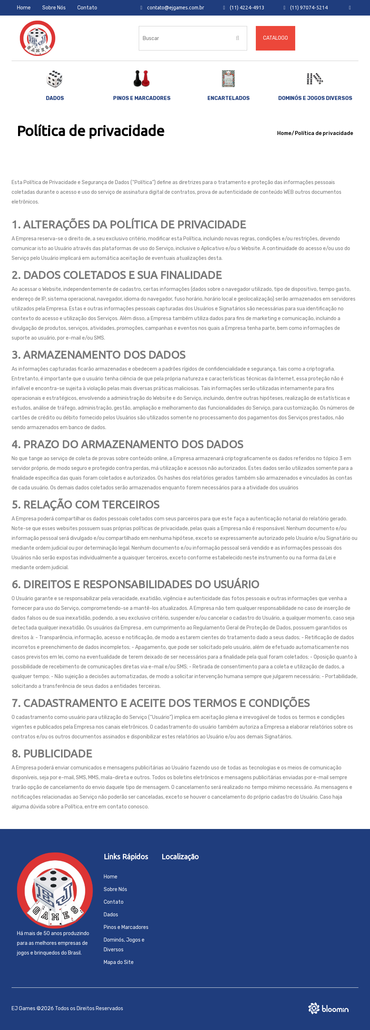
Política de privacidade (324, 133)
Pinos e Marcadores (126, 927)
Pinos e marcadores (142, 85)
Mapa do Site (119, 962)
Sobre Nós (54, 8)
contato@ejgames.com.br (172, 7)
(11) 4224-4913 (243, 7)
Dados (55, 85)
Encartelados (228, 85)
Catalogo (275, 38)
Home (24, 8)
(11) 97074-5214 (306, 7)
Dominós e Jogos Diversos (315, 85)
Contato (87, 8)
